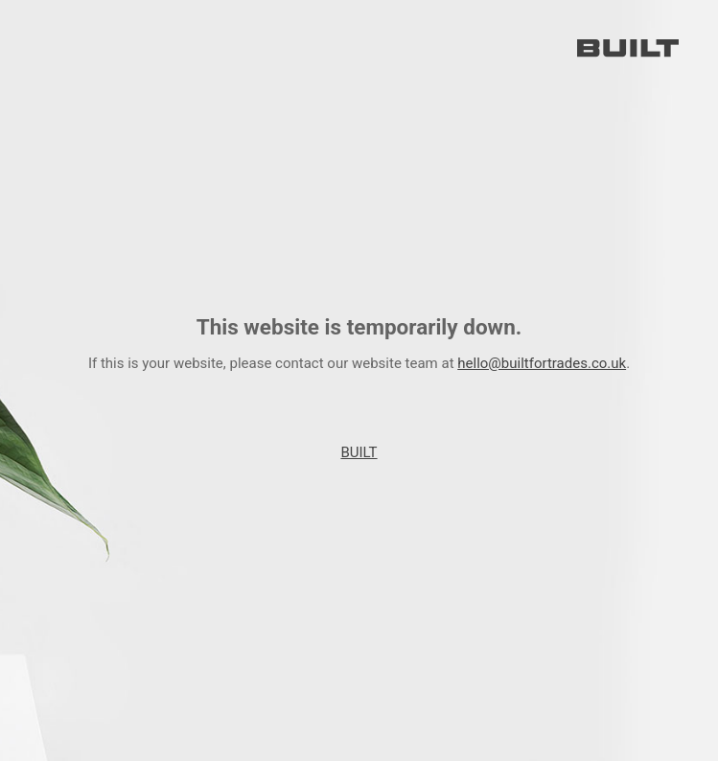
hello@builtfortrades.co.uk (541, 363)
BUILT (358, 452)
